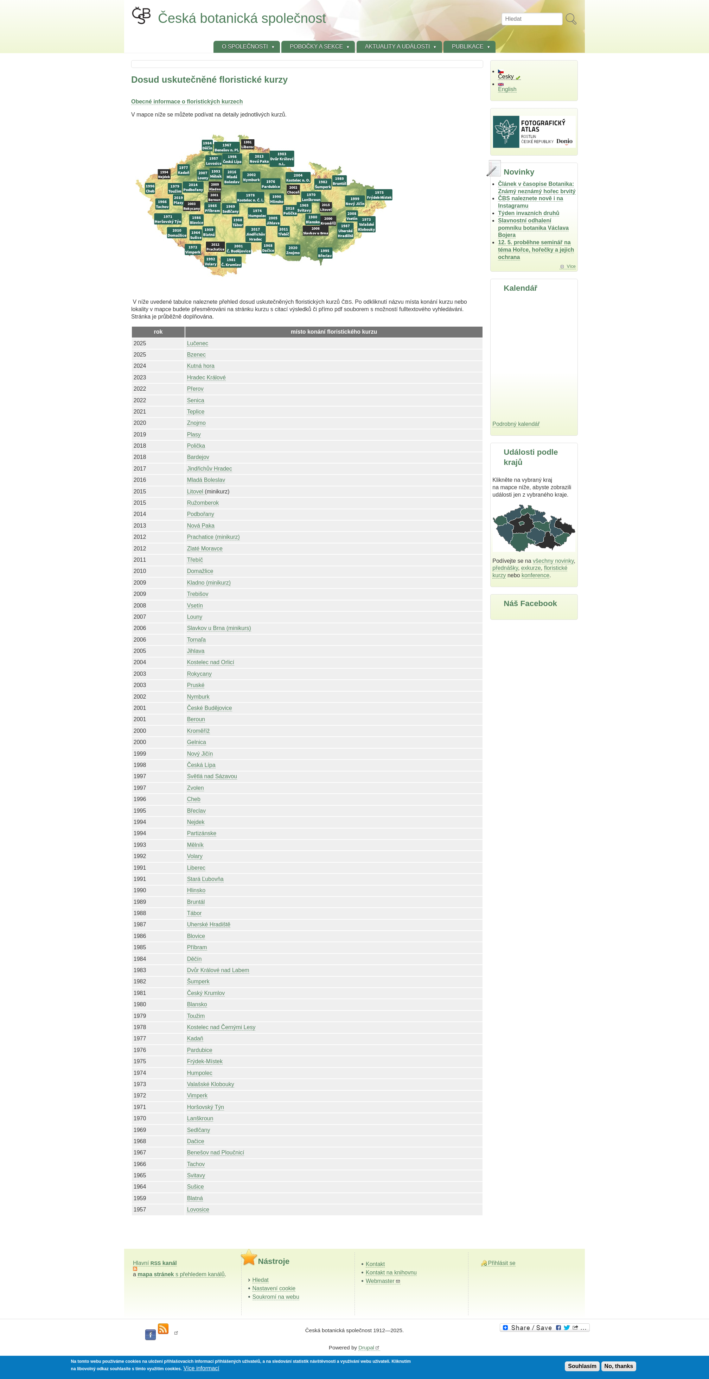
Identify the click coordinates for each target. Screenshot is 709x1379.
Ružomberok (203, 503)
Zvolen (195, 788)
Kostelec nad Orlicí (210, 662)
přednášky (505, 568)
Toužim (196, 1016)
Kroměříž (198, 731)
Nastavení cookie (274, 1288)
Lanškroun (200, 1118)
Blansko (197, 1004)
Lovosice (198, 1210)
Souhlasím (582, 1366)
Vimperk (197, 1095)
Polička (196, 446)
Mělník (195, 845)
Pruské (196, 685)
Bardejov (198, 457)
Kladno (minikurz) (209, 583)
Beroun (196, 719)
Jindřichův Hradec (209, 469)
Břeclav (196, 811)
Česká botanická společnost (242, 18)
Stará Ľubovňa (205, 879)
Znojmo (196, 423)
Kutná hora (201, 366)
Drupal (369, 1347)
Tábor (194, 913)
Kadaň (195, 1038)
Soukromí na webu (276, 1297)
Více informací (201, 1368)
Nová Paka (201, 526)
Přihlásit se (502, 1263)
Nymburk (198, 697)
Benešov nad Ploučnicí (215, 1153)
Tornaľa (196, 640)
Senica (195, 400)
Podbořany (200, 514)
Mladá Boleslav (206, 480)
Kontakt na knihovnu (391, 1273)
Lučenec (198, 343)
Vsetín (195, 606)
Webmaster (383, 1281)
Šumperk (198, 981)
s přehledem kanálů (181, 1274)
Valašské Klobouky (210, 1084)
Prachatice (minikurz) (213, 537)
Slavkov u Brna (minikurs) (219, 628)
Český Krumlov (206, 993)
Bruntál (196, 902)
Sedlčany (198, 1130)
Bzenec (196, 355)
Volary (195, 856)
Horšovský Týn (205, 1107)
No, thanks (619, 1366)
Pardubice (199, 1050)
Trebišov (198, 594)
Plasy (194, 434)
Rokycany (199, 674)
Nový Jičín (200, 754)
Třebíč (195, 560)
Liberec (196, 868)
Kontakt (375, 1264)
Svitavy (196, 1175)
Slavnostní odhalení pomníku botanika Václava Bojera (533, 228)
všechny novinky (553, 561)
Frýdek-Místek (205, 1061)
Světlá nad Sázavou (212, 776)
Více (571, 266)
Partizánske (202, 833)
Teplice (196, 412)
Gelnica (196, 742)
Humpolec (199, 1073)
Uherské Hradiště (209, 924)
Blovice (196, 936)
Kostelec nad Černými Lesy (221, 1027)
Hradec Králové (206, 377)
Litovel (196, 492)
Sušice (195, 1187)
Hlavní (155, 1263)
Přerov (195, 389)
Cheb (193, 799)
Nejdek (196, 822)
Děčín (194, 959)
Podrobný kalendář (515, 424)
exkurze (531, 568)
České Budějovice (209, 708)
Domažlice (200, 571)
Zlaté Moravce (205, 549)
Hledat (261, 1280)
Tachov (196, 1164)
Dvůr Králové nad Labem (218, 970)
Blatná (195, 1198)
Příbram (197, 947)
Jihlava (196, 651)
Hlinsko (196, 890)
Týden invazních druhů (528, 213)
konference (535, 575)
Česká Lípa (201, 765)
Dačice (195, 1141)
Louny (195, 617)
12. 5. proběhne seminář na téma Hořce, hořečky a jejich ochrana (536, 249)
